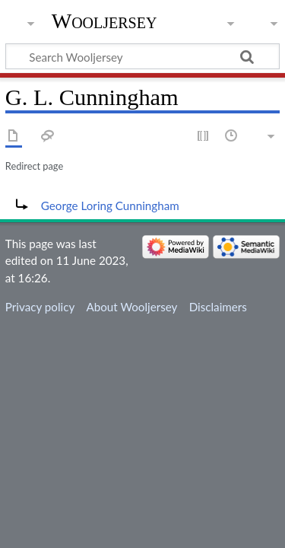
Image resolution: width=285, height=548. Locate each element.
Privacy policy (39, 307)
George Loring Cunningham (110, 205)
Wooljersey (104, 21)
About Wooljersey (131, 307)
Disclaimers (218, 307)
